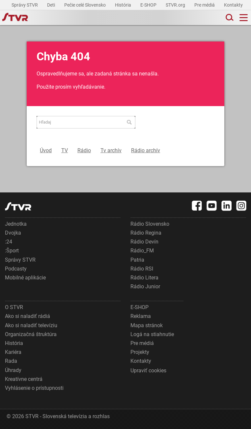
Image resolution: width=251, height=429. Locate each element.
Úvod (46, 150)
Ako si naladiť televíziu (31, 325)
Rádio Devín (144, 242)
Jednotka (16, 224)
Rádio (84, 150)
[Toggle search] (229, 17)
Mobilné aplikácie (25, 277)
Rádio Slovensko (149, 224)
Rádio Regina (145, 233)
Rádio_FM (142, 250)
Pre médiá (205, 5)
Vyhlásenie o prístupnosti (34, 388)
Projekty (139, 352)
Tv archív (111, 150)
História (123, 5)
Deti (51, 5)
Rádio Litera (144, 277)
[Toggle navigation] (243, 17)
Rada (11, 361)
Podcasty (16, 269)
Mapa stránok (146, 325)
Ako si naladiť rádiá (27, 316)
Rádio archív (145, 150)
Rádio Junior (145, 286)
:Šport (12, 250)
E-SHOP (148, 5)
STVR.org (176, 5)
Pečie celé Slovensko (85, 5)
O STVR (14, 307)
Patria (137, 260)
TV (64, 150)
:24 (8, 242)
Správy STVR (25, 5)
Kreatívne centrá (23, 379)
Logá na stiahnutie (152, 334)
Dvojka (13, 233)
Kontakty (233, 5)
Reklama (140, 316)
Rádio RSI (141, 269)
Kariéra (13, 352)
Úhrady (13, 370)
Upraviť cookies (148, 370)
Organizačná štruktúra (31, 334)
